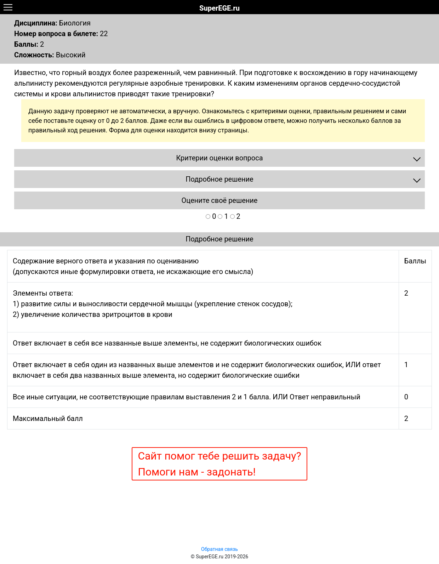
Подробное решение (219, 239)
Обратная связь (219, 549)
